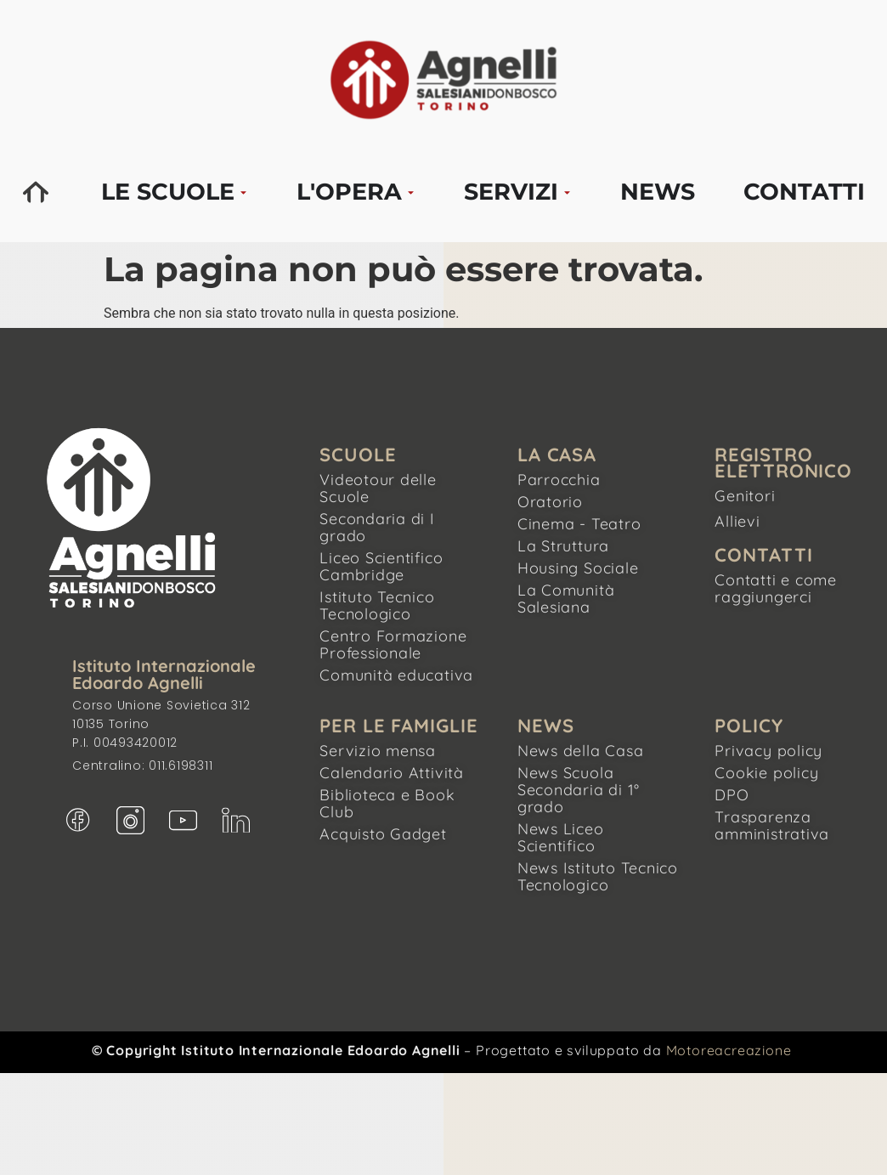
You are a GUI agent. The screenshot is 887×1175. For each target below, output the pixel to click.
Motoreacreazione (729, 1050)
